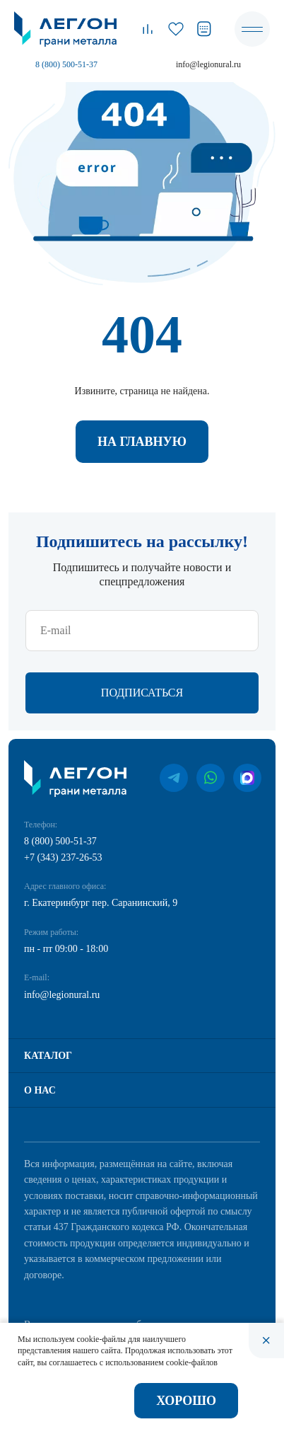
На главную (142, 442)
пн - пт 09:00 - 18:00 (66, 948)
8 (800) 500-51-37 (66, 64)
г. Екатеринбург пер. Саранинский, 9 (100, 902)
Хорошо (186, 1401)
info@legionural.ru (208, 64)
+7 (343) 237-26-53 (63, 857)
